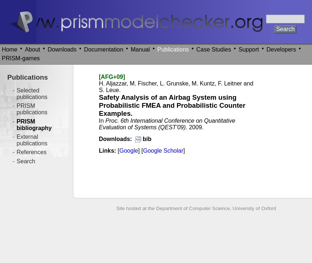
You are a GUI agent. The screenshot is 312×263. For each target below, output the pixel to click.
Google (128, 151)
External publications (32, 140)
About (32, 49)
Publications (173, 49)
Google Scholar (163, 151)
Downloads (62, 49)
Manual (140, 49)
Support (249, 49)
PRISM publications (32, 109)
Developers (281, 49)
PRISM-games (21, 58)
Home (10, 49)
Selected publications (32, 93)
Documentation (103, 49)
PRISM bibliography (34, 124)
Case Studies (213, 49)
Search (26, 161)
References (32, 152)
